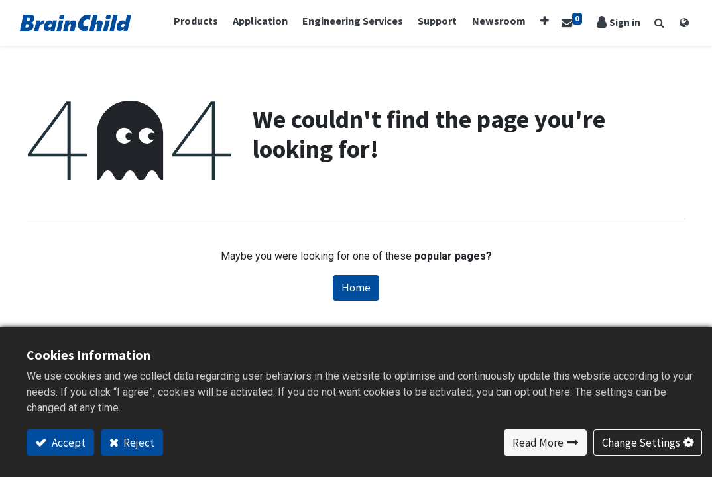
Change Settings (641, 442)
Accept (68, 442)
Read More (538, 442)
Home (356, 288)
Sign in (618, 23)
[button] (541, 21)
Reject (137, 442)
